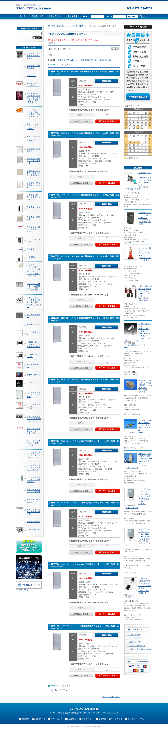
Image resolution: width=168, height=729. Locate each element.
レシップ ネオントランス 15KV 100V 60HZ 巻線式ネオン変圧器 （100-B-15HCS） (144, 496)
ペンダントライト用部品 (136, 432)
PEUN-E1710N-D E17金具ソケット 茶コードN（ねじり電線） (145, 425)
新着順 (61, 60)
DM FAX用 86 (33, 529)
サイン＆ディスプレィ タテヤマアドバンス (33, 455)
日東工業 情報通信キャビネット (33, 185)
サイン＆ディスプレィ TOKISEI (33, 406)
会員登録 (102, 719)
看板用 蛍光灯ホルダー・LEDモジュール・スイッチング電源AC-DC (34, 97)
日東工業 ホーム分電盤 (33, 67)
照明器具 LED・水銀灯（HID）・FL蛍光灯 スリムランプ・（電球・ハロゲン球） (33, 270)
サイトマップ (117, 719)
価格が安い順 (91, 60)
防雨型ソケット (132, 597)
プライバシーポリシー (137, 719)
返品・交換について (137, 646)
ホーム (51, 26)
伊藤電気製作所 (33, 522)
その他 (142, 392)
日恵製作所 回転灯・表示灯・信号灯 (33, 229)
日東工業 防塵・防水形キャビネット (33, 197)
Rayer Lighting (33, 374)
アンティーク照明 (33, 315)
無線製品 (143, 300)
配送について (134, 642)
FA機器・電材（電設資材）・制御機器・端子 (33, 344)
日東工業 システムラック (33, 208)
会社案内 (25, 719)
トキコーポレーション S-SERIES (33, 126)
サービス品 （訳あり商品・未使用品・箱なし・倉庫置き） (33, 113)
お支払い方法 (134, 638)
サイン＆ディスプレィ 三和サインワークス (33, 467)
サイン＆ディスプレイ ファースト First (33, 431)
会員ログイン (87, 719)
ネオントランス (132, 468)
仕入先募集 (72, 719)
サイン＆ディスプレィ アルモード (33, 394)
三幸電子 (31, 249)
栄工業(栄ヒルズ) (33, 365)
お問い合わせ (56, 719)
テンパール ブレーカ (33, 240)
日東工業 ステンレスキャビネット (33, 161)
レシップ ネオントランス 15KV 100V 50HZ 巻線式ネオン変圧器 (144, 534)
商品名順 (70, 60)
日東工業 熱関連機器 (33, 218)
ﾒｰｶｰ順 (79, 60)
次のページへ (61, 690)
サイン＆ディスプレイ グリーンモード (33, 479)
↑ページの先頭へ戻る (111, 697)
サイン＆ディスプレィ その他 (33, 491)
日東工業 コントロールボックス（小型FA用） (34, 173)
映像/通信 (31, 257)
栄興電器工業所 (33, 324)
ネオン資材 (31, 76)
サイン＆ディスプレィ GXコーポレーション (34, 419)
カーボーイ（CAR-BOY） (33, 84)
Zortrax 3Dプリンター (34, 355)
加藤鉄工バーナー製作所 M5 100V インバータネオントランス (145, 459)
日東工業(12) (68, 49)
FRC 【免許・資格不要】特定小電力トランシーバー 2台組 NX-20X (145, 291)
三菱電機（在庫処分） (135, 189)
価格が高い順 (105, 60)
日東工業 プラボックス (33, 149)
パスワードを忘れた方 (143, 16)
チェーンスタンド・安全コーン (144, 260)
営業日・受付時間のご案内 (140, 649)
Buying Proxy (22, 590)
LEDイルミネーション (33, 383)
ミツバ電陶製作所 (33, 333)
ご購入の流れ (134, 635)
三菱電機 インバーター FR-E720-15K (144, 215)
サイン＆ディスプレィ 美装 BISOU (33, 443)
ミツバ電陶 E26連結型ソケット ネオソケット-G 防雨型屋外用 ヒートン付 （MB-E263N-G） (144, 586)
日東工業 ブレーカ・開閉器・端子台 (33, 55)
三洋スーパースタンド (33, 500)
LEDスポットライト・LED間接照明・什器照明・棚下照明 (33, 287)
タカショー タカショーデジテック (33, 511)
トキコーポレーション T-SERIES (33, 138)
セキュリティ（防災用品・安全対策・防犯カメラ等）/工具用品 (34, 302)
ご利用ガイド (40, 719)
